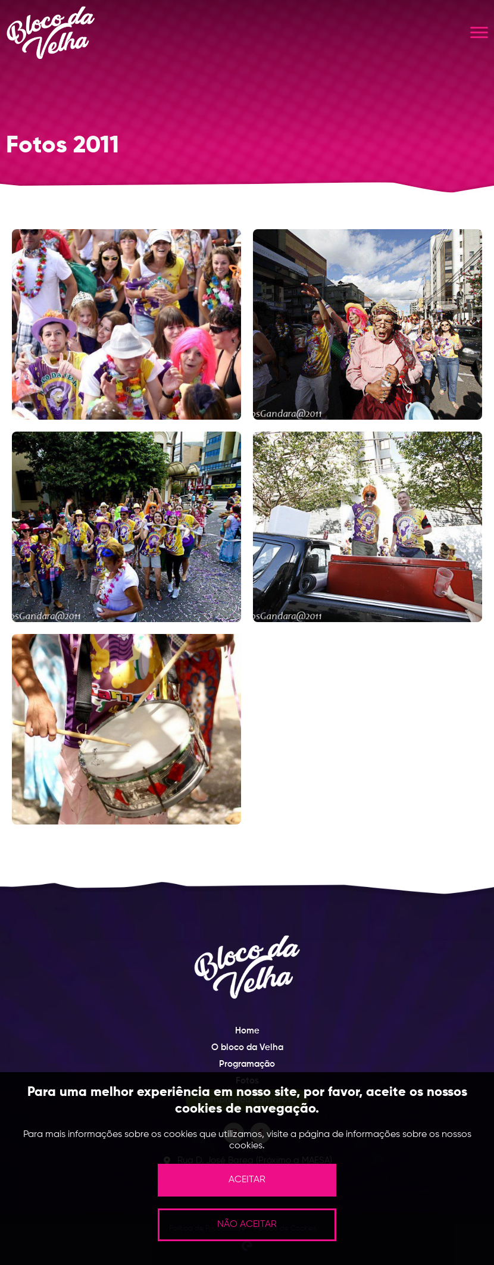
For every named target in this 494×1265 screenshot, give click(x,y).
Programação (247, 1064)
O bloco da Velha (247, 1047)
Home (247, 1030)
